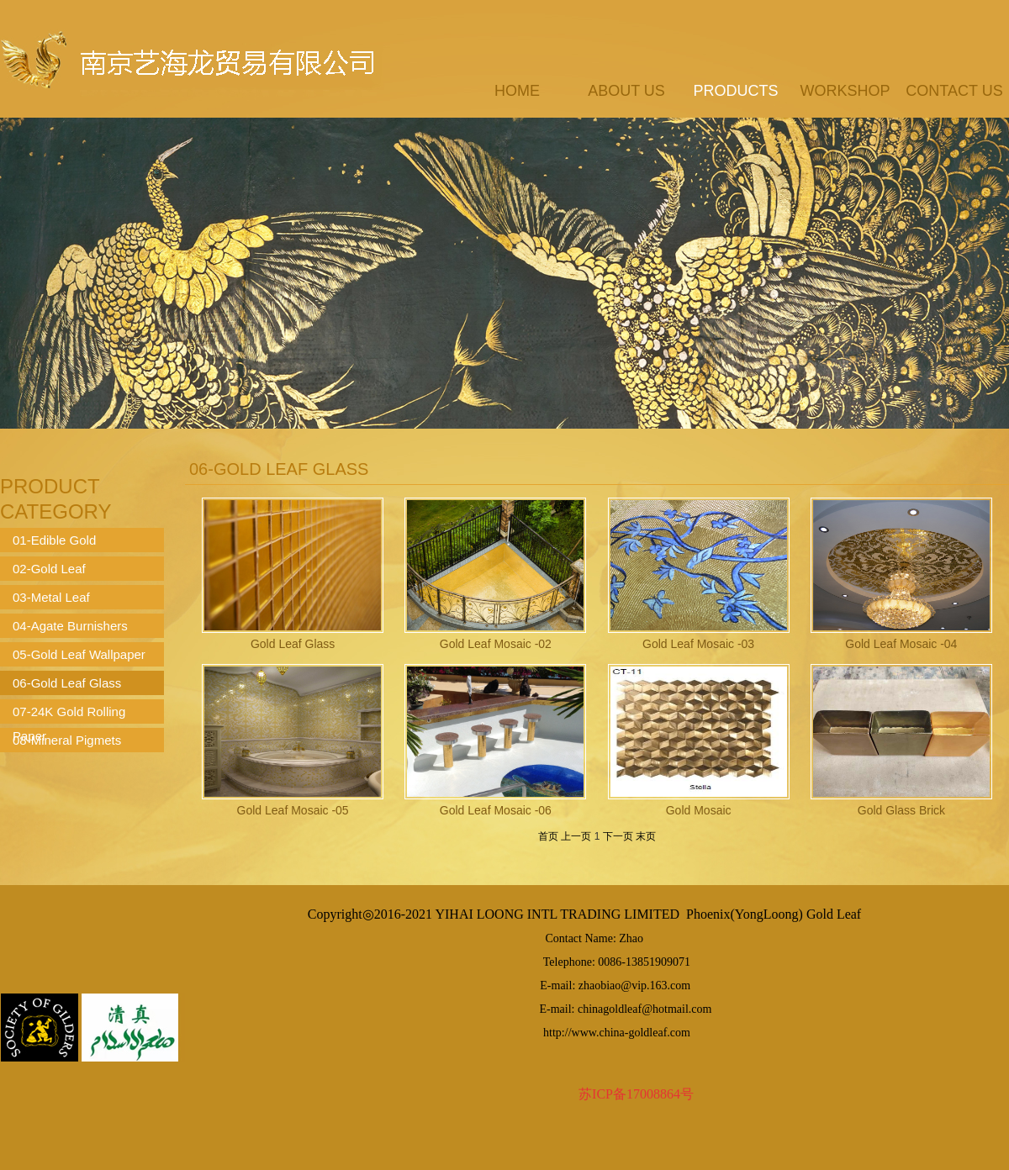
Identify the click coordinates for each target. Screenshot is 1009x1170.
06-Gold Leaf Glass (67, 683)
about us (626, 90)
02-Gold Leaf (49, 568)
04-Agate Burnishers (70, 626)
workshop (845, 90)
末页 (646, 836)
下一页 (618, 836)
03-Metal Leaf (51, 597)
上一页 (576, 836)
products (735, 90)
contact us (954, 90)
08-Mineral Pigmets (67, 740)
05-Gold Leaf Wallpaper (79, 654)
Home (517, 90)
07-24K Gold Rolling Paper (69, 714)
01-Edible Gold (54, 540)
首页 (548, 836)
